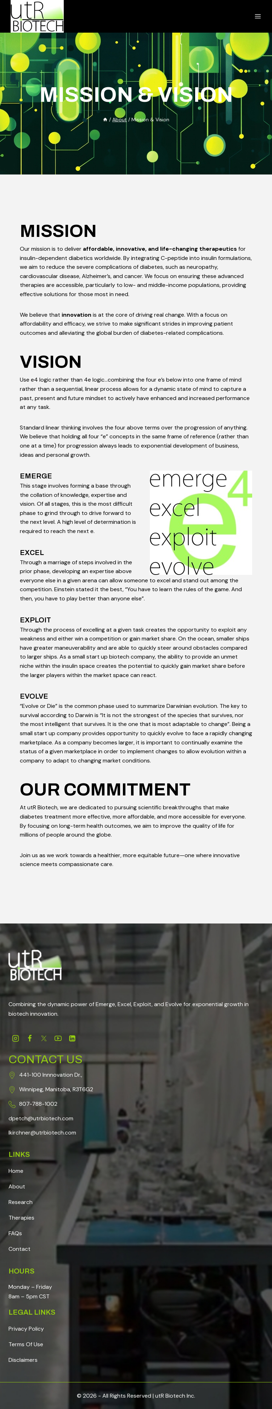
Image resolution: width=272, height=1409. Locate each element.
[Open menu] (257, 16)
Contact (19, 1249)
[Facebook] (30, 1038)
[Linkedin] (72, 1038)
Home (15, 1171)
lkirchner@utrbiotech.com (42, 1132)
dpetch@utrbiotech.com (40, 1118)
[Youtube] (58, 1038)
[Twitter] (44, 1038)
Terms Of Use (25, 1344)
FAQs (15, 1233)
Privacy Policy (26, 1328)
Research (20, 1202)
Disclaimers (23, 1360)
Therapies (21, 1217)
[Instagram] (15, 1038)
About (16, 1186)
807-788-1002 (38, 1104)
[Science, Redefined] (37, 16)
